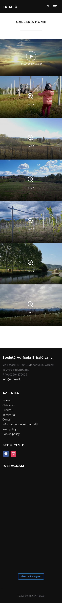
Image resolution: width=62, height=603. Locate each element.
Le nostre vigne (31, 64)
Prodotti (7, 410)
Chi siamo (8, 405)
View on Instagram (31, 576)
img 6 (31, 104)
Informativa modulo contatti (20, 424)
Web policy (9, 429)
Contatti (7, 419)
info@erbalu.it (11, 379)
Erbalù (9, 7)
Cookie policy (11, 434)
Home (6, 400)
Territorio (8, 414)
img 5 (31, 146)
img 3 (31, 229)
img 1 (31, 312)
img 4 (31, 187)
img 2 (31, 270)
